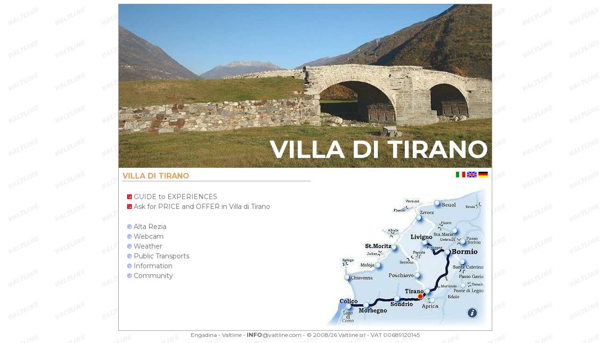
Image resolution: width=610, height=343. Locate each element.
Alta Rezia (146, 226)
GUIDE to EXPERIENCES (172, 197)
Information (149, 266)
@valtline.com (274, 334)
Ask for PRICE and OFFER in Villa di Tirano (198, 206)
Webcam (145, 236)
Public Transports (158, 256)
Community (150, 276)
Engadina (204, 334)
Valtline (232, 334)
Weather (144, 246)
